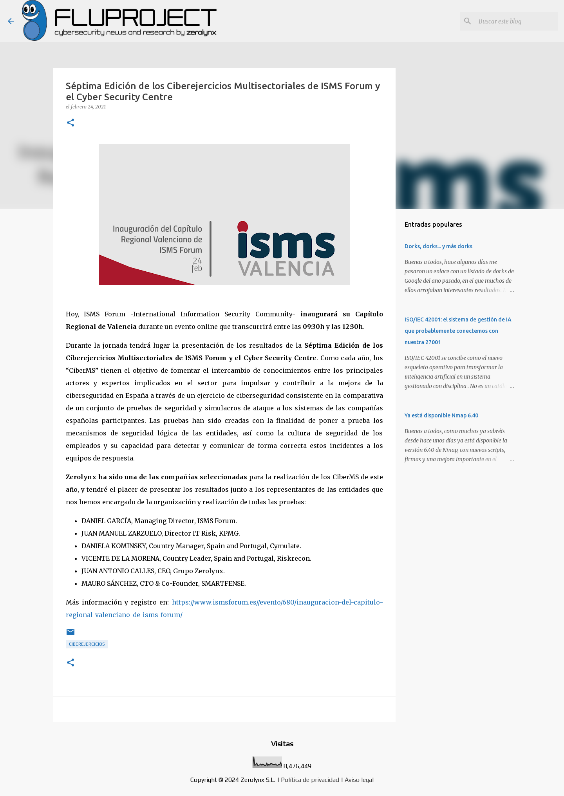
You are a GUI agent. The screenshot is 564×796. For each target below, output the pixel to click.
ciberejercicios (87, 644)
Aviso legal (359, 779)
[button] (70, 123)
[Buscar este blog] (516, 21)
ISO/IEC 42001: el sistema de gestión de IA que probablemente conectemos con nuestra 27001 (458, 330)
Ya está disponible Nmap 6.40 (441, 415)
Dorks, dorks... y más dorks (438, 246)
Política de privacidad (310, 779)
